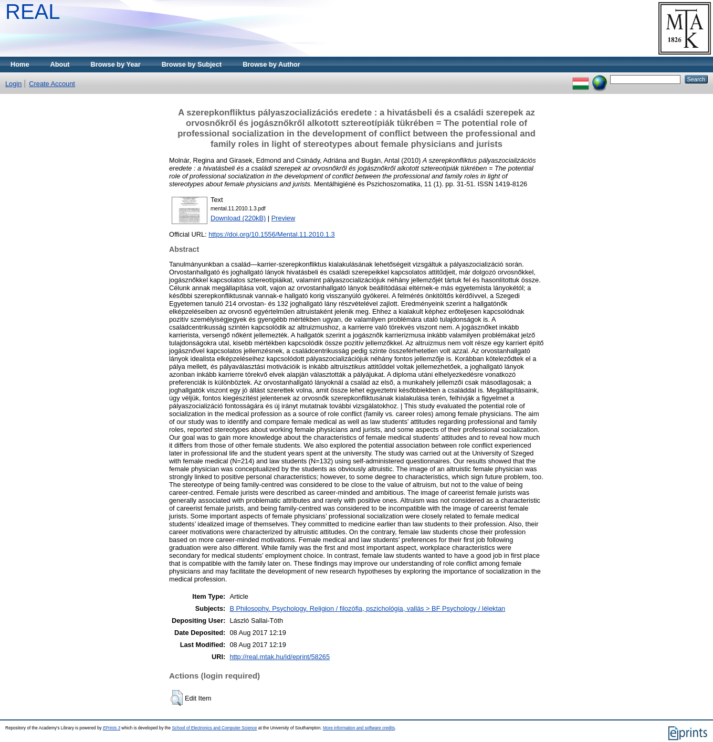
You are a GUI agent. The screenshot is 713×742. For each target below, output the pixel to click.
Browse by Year (116, 64)
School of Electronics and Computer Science (214, 728)
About (60, 64)
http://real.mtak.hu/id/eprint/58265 (279, 657)
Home (20, 64)
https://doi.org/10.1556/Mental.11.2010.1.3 (271, 234)
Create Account (52, 84)
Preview (283, 218)
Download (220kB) (238, 218)
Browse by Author (271, 64)
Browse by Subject (192, 64)
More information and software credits (359, 728)
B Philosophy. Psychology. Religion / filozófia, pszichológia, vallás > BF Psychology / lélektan (367, 608)
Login (13, 84)
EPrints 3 (111, 728)
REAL (32, 11)
